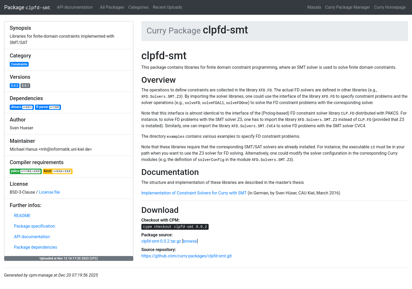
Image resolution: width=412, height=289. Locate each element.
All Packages (112, 7)
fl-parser (48, 107)
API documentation (75, 7)
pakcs (25, 171)
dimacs (22, 107)
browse (190, 241)
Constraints (19, 64)
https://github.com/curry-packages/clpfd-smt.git (186, 255)
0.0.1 (25, 85)
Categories (138, 7)
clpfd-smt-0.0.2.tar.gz (161, 241)
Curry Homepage (390, 7)
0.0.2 (14, 85)
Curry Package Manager (347, 7)
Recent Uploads (167, 7)
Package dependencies (35, 247)
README (22, 215)
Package (27, 7)
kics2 (57, 171)
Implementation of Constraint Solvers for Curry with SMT (194, 192)
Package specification (34, 226)
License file (49, 192)
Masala (314, 7)
